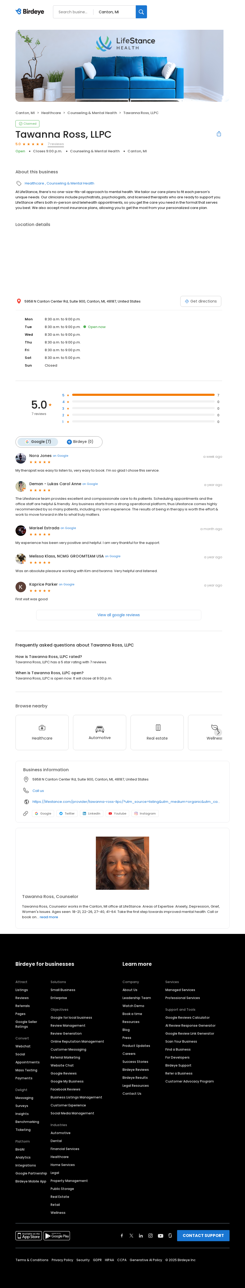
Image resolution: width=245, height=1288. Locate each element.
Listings (21, 990)
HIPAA (109, 1260)
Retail (55, 1204)
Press (127, 1037)
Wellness (58, 1212)
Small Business (63, 990)
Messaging (24, 1098)
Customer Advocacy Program (189, 1081)
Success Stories (135, 1061)
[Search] (141, 11)
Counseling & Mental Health (92, 112)
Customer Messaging (68, 1049)
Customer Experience (68, 1105)
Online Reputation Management (77, 1041)
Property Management (69, 1180)
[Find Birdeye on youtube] (160, 1235)
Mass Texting (26, 1070)
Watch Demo (133, 1006)
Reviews (22, 998)
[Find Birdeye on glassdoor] (170, 1235)
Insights (22, 1113)
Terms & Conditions (31, 1260)
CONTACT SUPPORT (203, 1235)
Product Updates (136, 1045)
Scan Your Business (181, 1041)
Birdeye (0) (79, 441)
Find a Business (178, 1049)
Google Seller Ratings (26, 1024)
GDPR (97, 1260)
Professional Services (182, 998)
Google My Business (67, 1081)
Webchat (23, 1046)
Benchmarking (27, 1121)
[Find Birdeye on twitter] (131, 1235)
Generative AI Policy (146, 1260)
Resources (131, 1022)
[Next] (218, 732)
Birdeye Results (135, 1077)
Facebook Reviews (65, 1089)
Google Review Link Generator (189, 1033)
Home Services (63, 1165)
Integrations (25, 1165)
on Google (60, 455)
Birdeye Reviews (136, 1069)
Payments (23, 1078)
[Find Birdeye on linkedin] (141, 1235)
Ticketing (23, 1129)
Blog (126, 1029)
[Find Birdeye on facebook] (122, 1235)
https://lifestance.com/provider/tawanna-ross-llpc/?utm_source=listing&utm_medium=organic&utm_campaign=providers (127, 801)
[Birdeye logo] (30, 12)
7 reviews (56, 143)
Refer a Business (179, 1073)
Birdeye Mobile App (30, 1181)
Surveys (21, 1106)
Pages (20, 1014)
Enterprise (59, 998)
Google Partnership (31, 1173)
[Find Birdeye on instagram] (150, 1235)
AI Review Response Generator (190, 1025)
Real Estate (60, 1196)
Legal (55, 1172)
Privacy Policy (62, 1260)
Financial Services (65, 1149)
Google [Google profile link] (43, 813)
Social (20, 1054)
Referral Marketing (65, 1057)
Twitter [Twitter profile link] (67, 813)
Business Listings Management (76, 1097)
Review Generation (66, 1033)
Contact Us (132, 1093)
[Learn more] (122, 863)
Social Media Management (72, 1113)
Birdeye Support (178, 1065)
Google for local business (71, 1017)
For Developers (177, 1057)
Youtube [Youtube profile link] (117, 813)
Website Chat (62, 1065)
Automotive (61, 1133)
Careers (129, 1053)
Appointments (27, 1062)
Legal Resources (136, 1085)
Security (83, 1260)
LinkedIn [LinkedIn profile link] (91, 813)
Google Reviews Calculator (187, 1017)
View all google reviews (118, 614)
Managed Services (180, 990)
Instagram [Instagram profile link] (145, 813)
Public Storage (62, 1188)
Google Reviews (64, 1073)
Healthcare (51, 112)
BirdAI (19, 1149)
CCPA (121, 1260)
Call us (38, 790)
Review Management (68, 1025)
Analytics (23, 1157)
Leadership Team (137, 998)
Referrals (22, 1006)
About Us (130, 990)
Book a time (132, 1014)
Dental (56, 1141)
